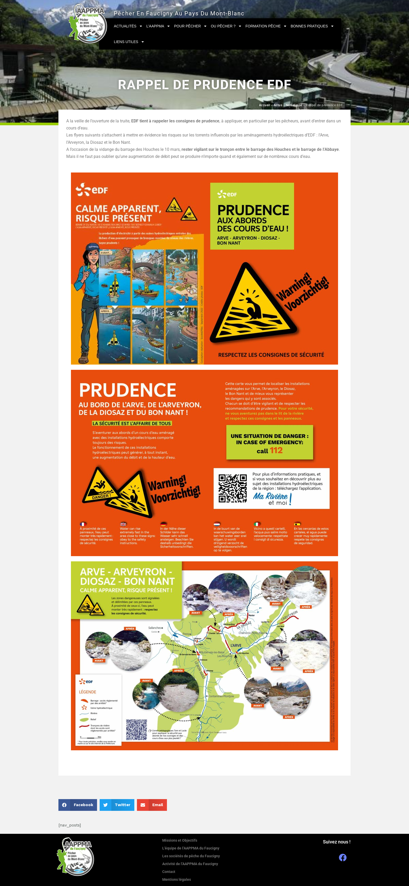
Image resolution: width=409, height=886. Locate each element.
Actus (278, 105)
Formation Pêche (266, 26)
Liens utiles (129, 41)
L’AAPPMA (158, 26)
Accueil (264, 105)
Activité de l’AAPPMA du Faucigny (190, 864)
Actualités (128, 26)
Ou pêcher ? (226, 26)
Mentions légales (176, 879)
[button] (77, 805)
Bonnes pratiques (312, 26)
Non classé (294, 105)
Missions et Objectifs (179, 840)
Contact (168, 872)
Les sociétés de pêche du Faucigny (191, 856)
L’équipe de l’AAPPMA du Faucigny (190, 848)
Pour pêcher (190, 26)
